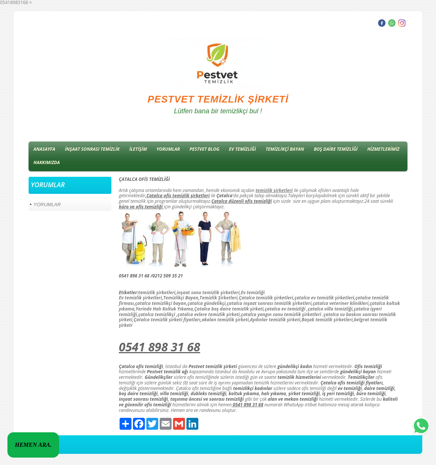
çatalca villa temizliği (330, 309)
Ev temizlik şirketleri (140, 298)
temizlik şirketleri (156, 292)
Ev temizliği (252, 292)
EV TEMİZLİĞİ (242, 149)
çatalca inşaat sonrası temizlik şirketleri (269, 303)
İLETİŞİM (138, 149)
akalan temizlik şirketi (225, 319)
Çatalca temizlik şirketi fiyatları (167, 319)
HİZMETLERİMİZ (383, 149)
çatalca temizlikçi (156, 314)
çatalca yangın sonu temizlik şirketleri (281, 314)
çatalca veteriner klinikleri (340, 303)
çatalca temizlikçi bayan (160, 303)
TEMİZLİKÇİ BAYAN (285, 149)
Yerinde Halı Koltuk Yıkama (164, 309)
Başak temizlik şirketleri (327, 319)
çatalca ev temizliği (285, 309)
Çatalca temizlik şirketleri (266, 298)
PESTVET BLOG (204, 149)
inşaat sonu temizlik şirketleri (208, 292)
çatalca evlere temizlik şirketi (209, 314)
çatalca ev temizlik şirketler (324, 298)
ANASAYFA (44, 149)
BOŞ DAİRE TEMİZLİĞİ (336, 149)
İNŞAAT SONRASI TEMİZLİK (92, 149)
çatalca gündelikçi (207, 303)
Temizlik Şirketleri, (219, 298)
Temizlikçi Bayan (180, 298)
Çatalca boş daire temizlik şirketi (229, 309)
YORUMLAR (168, 149)
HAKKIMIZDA (46, 162)
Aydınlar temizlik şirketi (275, 319)
